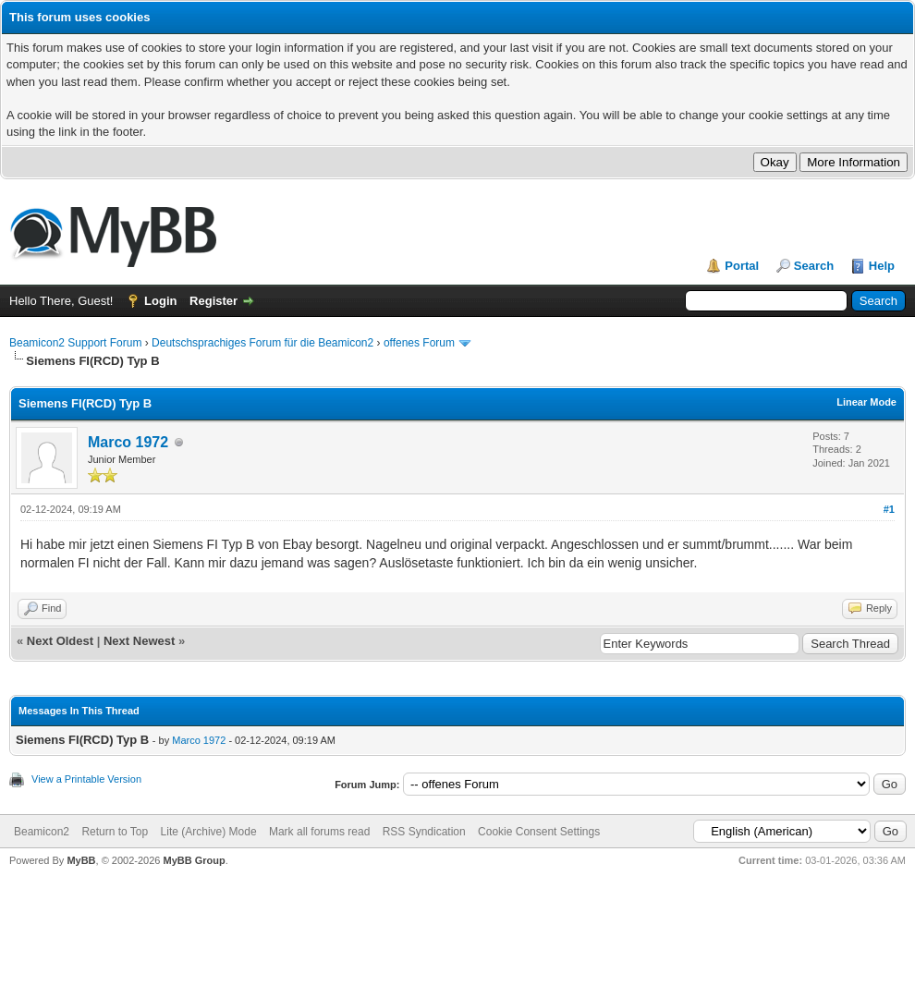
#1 (889, 509)
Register (213, 301)
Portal (742, 266)
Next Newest (139, 641)
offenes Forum (419, 342)
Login (160, 301)
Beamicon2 (41, 831)
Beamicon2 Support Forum (75, 342)
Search (814, 266)
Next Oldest (60, 641)
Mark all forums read (319, 831)
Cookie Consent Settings (539, 831)
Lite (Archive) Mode (209, 831)
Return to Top (114, 831)
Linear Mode (866, 402)
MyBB (81, 860)
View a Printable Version (86, 779)
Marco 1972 (128, 442)
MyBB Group (194, 860)
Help (882, 266)
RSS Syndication (424, 831)
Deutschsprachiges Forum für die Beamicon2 (264, 342)
